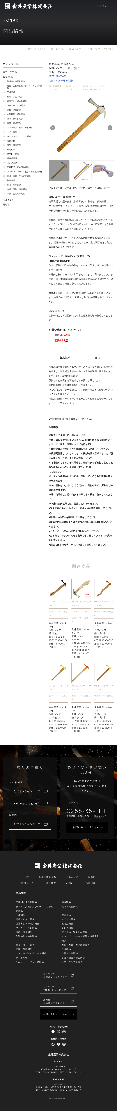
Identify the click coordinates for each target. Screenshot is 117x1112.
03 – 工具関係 (54, 86)
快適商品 (9, 180)
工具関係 (9, 92)
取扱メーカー (28, 883)
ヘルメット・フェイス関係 (16, 136)
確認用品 (9, 149)
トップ (25, 877)
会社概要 (51, 883)
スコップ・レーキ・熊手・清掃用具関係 (22, 171)
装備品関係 (10, 158)
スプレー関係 (11, 154)
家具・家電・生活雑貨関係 (16, 176)
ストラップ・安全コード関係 (17, 127)
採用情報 (91, 883)
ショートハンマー (79, 611)
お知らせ (71, 883)
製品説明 (65, 358)
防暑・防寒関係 (12, 185)
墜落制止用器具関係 (14, 81)
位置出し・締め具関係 (15, 101)
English (104, 6)
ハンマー (69, 89)
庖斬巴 (6, 204)
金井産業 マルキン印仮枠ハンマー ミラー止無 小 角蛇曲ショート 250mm (80, 643)
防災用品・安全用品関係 (16, 167)
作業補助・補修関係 (14, 114)
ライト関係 (10, 132)
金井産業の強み (47, 877)
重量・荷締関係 (12, 123)
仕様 (97, 358)
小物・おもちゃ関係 (14, 194)
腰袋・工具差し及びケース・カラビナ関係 (22, 87)
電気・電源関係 (12, 145)
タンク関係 (10, 163)
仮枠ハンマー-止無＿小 (91, 89)
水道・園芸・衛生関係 (15, 189)
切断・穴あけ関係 (13, 97)
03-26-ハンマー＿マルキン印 (94, 86)
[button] (110, 127)
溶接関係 (9, 141)
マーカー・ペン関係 (14, 105)
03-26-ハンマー (72, 86)
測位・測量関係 (12, 110)
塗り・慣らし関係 (13, 119)
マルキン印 (53, 89)
